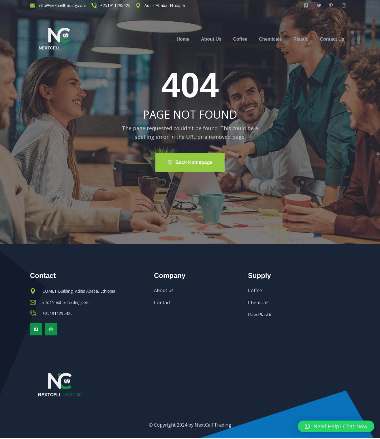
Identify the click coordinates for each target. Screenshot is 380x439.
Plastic (301, 39)
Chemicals (270, 39)
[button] (336, 426)
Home (183, 39)
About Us (211, 39)
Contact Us (332, 39)
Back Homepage (190, 162)
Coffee (240, 39)
